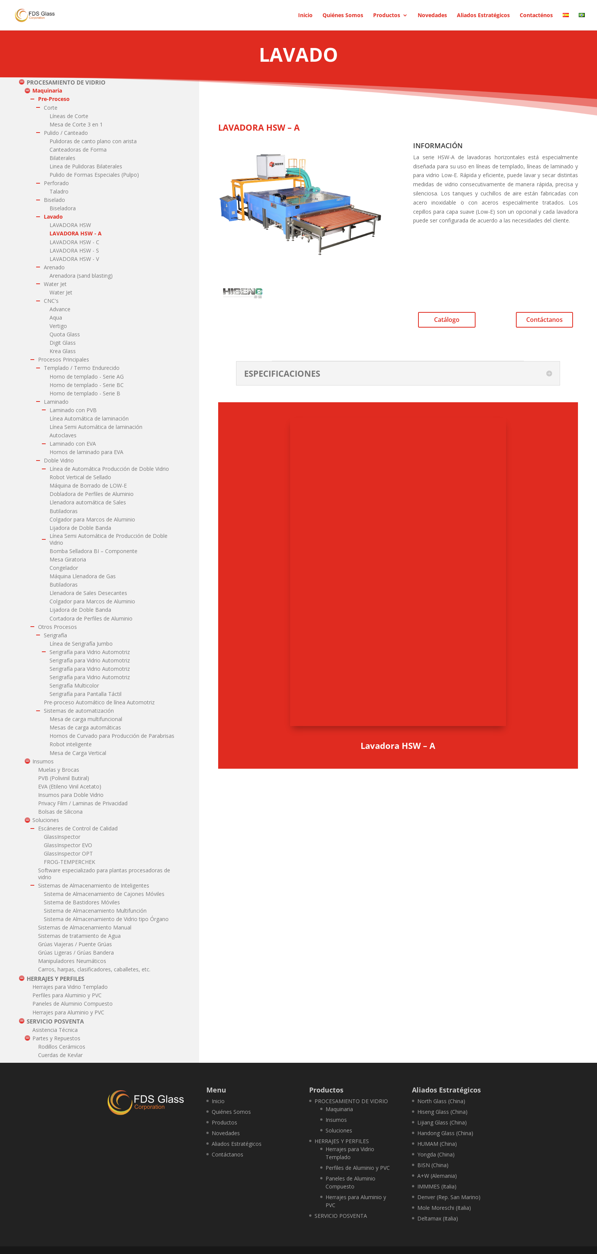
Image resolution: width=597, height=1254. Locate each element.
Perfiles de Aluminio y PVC (358, 1167)
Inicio (305, 16)
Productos (386, 16)
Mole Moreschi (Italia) (444, 1207)
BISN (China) (433, 1165)
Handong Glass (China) (445, 1133)
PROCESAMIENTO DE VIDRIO (351, 1101)
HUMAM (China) (437, 1143)
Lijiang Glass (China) (442, 1122)
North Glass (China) (441, 1101)
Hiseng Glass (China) (442, 1111)
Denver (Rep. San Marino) (448, 1197)
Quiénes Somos (342, 16)
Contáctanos (544, 319)
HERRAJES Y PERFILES (341, 1141)
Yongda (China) (436, 1154)
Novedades (432, 16)
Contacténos (536, 16)
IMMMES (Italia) (437, 1186)
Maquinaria (339, 1109)
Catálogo (447, 319)
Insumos (336, 1119)
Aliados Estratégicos (483, 16)
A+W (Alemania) (437, 1175)
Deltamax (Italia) (437, 1218)
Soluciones (339, 1130)
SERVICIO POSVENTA (340, 1215)
